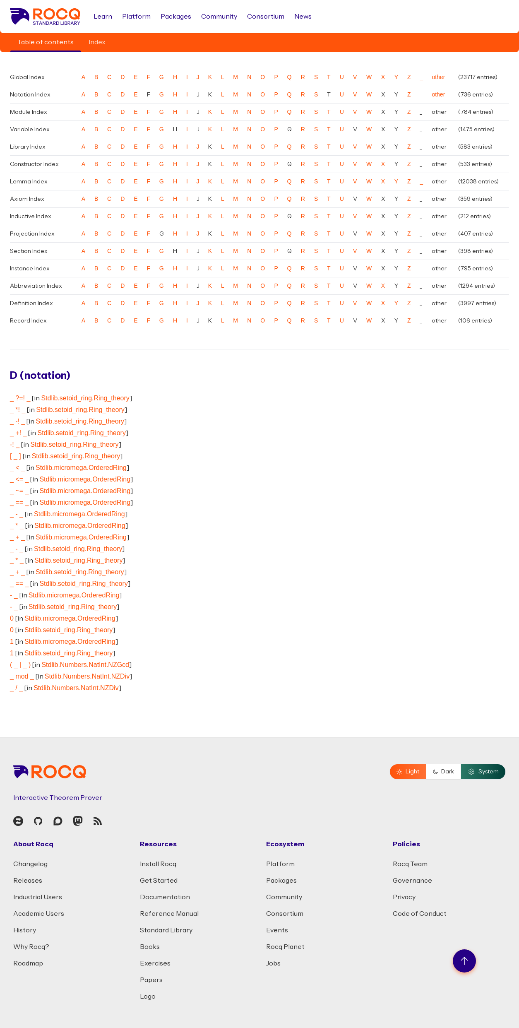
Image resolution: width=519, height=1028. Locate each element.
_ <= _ (19, 479)
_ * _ (17, 525)
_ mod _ (22, 676)
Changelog (30, 864)
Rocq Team (410, 864)
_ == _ (19, 502)
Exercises (155, 963)
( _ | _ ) (20, 664)
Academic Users (38, 913)
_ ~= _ (19, 490)
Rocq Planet (285, 947)
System (483, 771)
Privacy (404, 897)
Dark (443, 772)
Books (150, 947)
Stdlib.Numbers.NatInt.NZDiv (87, 676)
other (438, 77)
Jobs (273, 963)
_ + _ (17, 537)
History (24, 930)
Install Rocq (158, 864)
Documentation (165, 897)
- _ (14, 595)
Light (407, 772)
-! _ (14, 444)
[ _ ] (15, 456)
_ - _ (16, 514)
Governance (412, 880)
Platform (136, 16)
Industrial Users (37, 897)
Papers (151, 980)
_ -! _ (17, 421)
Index (97, 42)
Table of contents (45, 42)
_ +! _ (18, 432)
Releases (27, 880)
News (303, 16)
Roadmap (28, 963)
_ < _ (17, 467)
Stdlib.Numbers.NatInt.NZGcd (85, 664)
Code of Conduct (420, 913)
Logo (148, 996)
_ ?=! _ (20, 398)
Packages (176, 16)
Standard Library (166, 930)
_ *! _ (17, 409)
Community (219, 16)
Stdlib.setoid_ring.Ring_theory (85, 398)
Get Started (159, 880)
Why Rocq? (31, 947)
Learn (103, 16)
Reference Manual (169, 913)
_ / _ (16, 687)
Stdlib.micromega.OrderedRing (81, 467)
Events (277, 930)
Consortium (265, 16)
